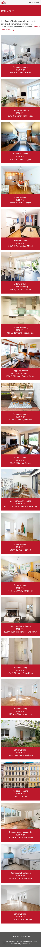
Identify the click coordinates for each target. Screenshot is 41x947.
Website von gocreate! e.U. (20, 944)
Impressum (15, 936)
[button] (4, 943)
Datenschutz (26, 936)
